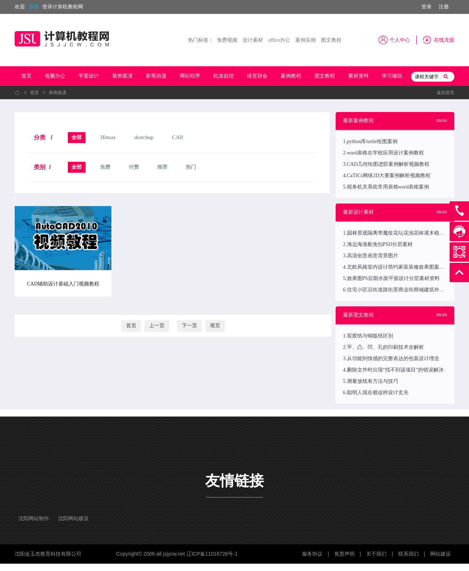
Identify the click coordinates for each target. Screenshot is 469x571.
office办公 (279, 40)
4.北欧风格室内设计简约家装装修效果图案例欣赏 (399, 267)
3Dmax (108, 137)
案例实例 (305, 40)
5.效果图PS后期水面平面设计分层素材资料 (391, 278)
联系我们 (408, 554)
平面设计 (88, 76)
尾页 (215, 325)
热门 (191, 167)
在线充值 (444, 40)
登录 (426, 7)
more (441, 120)
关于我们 (376, 554)
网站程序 (190, 76)
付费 (134, 167)
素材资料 (358, 76)
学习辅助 (392, 76)
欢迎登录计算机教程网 (49, 7)
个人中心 (399, 40)
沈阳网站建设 (73, 518)
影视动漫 (156, 76)
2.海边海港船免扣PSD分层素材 (378, 244)
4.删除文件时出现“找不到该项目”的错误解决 (393, 370)
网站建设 (440, 554)
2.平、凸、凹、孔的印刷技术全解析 (383, 347)
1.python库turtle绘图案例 (370, 141)
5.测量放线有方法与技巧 (370, 381)
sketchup (144, 137)
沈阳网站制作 (33, 518)
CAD (177, 137)
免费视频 (227, 40)
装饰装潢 (122, 76)
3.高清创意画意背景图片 (370, 255)
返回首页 (445, 92)
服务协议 (312, 554)
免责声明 (344, 554)
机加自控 (223, 76)
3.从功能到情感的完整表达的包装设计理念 (391, 358)
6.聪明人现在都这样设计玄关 (376, 392)
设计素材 (253, 40)
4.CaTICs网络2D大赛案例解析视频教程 (387, 175)
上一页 (157, 325)
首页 (26, 76)
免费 (105, 167)
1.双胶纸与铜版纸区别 (368, 336)
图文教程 (331, 40)
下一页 (189, 325)
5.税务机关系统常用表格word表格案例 (386, 187)
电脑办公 (55, 76)
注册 (444, 7)
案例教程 (291, 76)
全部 (76, 137)
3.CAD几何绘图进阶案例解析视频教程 (386, 164)
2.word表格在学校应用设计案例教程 (383, 153)
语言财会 (257, 76)
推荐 (162, 167)
